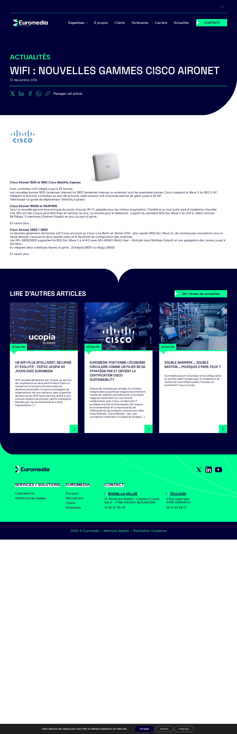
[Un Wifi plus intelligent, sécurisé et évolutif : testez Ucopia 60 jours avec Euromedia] (44, 326)
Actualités (181, 23)
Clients (120, 23)
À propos (101, 23)
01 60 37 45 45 (115, 507)
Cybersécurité (25, 493)
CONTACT (212, 23)
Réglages (184, 728)
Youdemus (159, 531)
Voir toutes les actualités (201, 294)
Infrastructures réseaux (30, 498)
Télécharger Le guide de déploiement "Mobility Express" (47, 199)
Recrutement (74, 498)
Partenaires (140, 23)
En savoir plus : (20, 223)
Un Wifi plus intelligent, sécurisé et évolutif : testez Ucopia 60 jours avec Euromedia (43, 366)
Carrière (161, 23)
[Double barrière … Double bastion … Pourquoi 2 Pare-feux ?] (193, 326)
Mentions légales (116, 531)
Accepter (144, 728)
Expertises (76, 23)
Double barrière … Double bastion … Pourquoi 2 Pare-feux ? (192, 364)
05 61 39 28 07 (176, 507)
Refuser (164, 728)
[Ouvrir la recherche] (222, 6)
